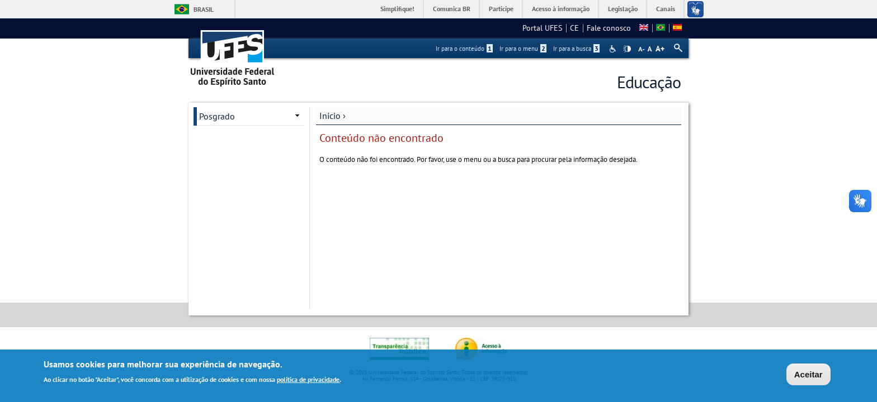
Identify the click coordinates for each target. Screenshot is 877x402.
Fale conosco (609, 28)
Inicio (330, 115)
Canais (665, 8)
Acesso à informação (561, 8)
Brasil (204, 9)
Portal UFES (542, 28)
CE (574, 28)
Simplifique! (397, 8)
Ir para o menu (522, 48)
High (627, 49)
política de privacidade (308, 380)
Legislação (623, 8)
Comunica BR (451, 8)
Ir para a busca (576, 48)
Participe (501, 8)
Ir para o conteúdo (464, 48)
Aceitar (808, 375)
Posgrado (217, 116)
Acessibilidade (614, 48)
